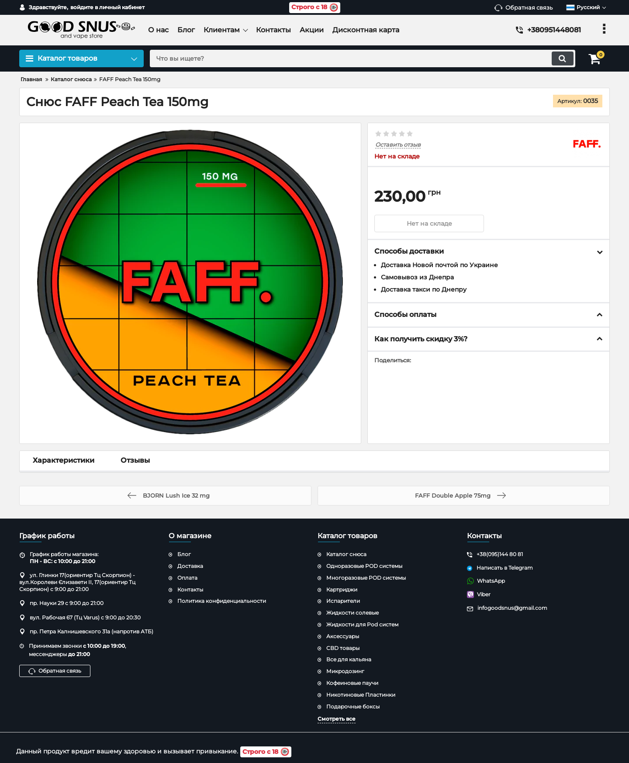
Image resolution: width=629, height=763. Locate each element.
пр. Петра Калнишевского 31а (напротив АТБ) (86, 631)
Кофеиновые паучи (352, 683)
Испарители (343, 601)
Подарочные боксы (353, 706)
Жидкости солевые (352, 612)
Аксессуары (342, 636)
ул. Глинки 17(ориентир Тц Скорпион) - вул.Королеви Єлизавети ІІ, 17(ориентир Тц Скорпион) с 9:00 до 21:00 (77, 582)
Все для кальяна (348, 659)
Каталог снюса (346, 554)
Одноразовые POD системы (364, 566)
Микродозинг (345, 671)
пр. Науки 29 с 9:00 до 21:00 (61, 603)
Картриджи (341, 589)
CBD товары (342, 648)
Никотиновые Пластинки (360, 694)
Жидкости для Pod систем (362, 624)
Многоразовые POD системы (366, 577)
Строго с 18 (314, 7)
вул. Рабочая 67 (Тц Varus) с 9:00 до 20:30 (80, 617)
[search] (361, 58)
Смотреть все (337, 718)
